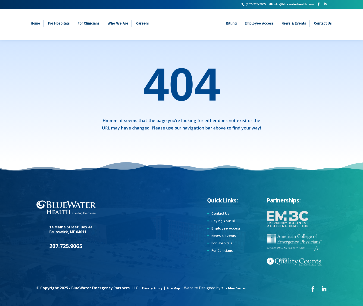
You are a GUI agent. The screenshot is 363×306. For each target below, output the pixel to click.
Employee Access (259, 24)
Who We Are (117, 24)
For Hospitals (59, 24)
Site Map (179, 287)
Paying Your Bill (224, 221)
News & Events (294, 24)
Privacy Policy (154, 287)
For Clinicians (89, 24)
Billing (231, 24)
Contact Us (323, 24)
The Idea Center (243, 287)
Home (35, 24)
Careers (142, 24)
